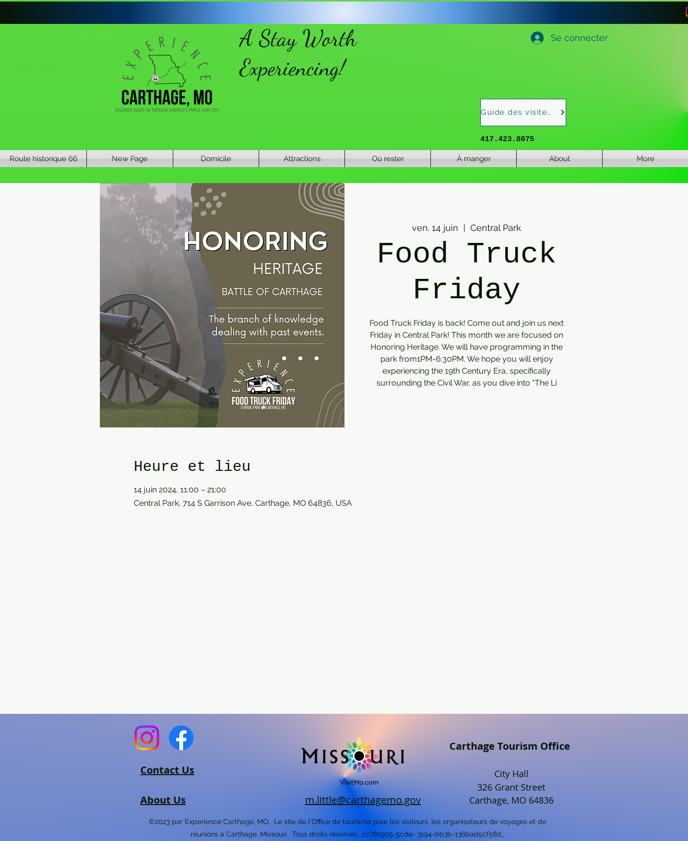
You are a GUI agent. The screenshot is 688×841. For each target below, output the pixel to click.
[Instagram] (146, 737)
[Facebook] (181, 737)
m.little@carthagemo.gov (363, 800)
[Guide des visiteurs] (523, 112)
